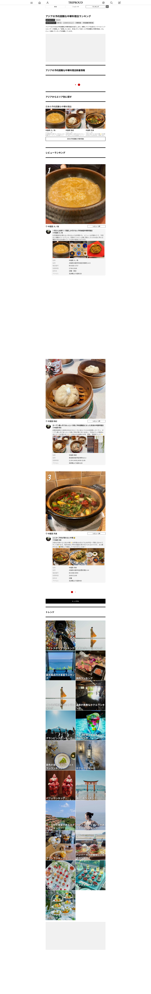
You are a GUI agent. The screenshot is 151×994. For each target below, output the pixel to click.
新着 (55, 7)
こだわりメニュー (68, 23)
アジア (58, 20)
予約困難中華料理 (88, 23)
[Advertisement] (75, 48)
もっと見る (75, 601)
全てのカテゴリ (50, 23)
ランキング (95, 7)
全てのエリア (50, 20)
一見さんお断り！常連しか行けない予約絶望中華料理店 (78, 232)
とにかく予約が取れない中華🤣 (78, 539)
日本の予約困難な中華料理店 (75, 139)
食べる (59, 23)
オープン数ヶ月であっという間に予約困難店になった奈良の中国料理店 (78, 426)
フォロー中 (75, 7)
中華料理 (78, 23)
